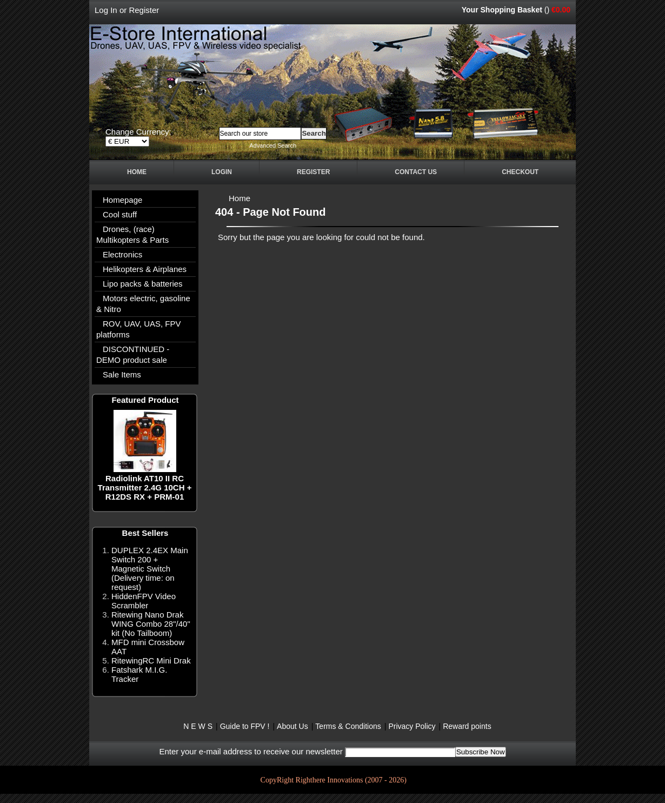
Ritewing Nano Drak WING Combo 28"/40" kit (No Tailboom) (150, 624)
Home (137, 172)
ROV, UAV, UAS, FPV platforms (138, 329)
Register (144, 10)
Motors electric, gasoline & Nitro (143, 304)
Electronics (122, 254)
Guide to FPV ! (245, 726)
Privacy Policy (411, 726)
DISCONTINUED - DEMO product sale (132, 354)
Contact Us (416, 172)
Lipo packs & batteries (143, 283)
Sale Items (122, 374)
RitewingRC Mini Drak (151, 660)
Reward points (467, 726)
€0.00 (560, 9)
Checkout (520, 172)
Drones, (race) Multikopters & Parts (132, 234)
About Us (292, 726)
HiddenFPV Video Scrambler (143, 601)
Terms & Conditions (348, 726)
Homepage (122, 199)
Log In (106, 10)
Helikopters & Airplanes (145, 269)
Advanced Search (272, 145)
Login (221, 172)
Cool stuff (120, 214)
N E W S (197, 726)
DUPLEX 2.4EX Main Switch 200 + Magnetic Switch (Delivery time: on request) (149, 569)
